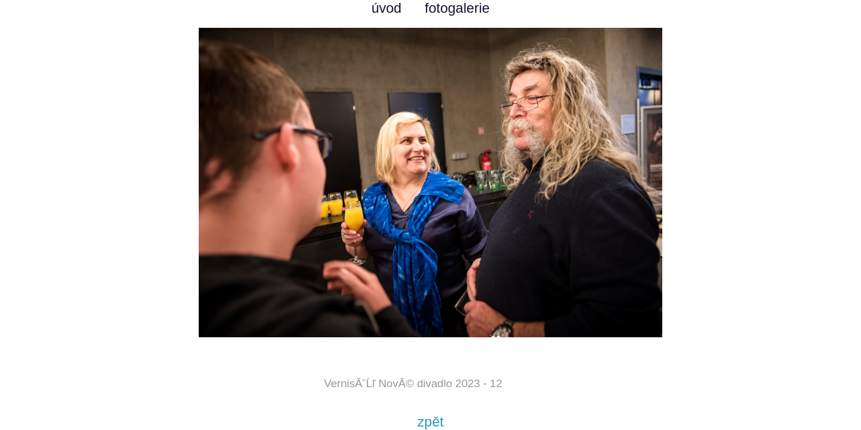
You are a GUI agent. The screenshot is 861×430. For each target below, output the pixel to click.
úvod (386, 8)
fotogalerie (457, 8)
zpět (430, 421)
